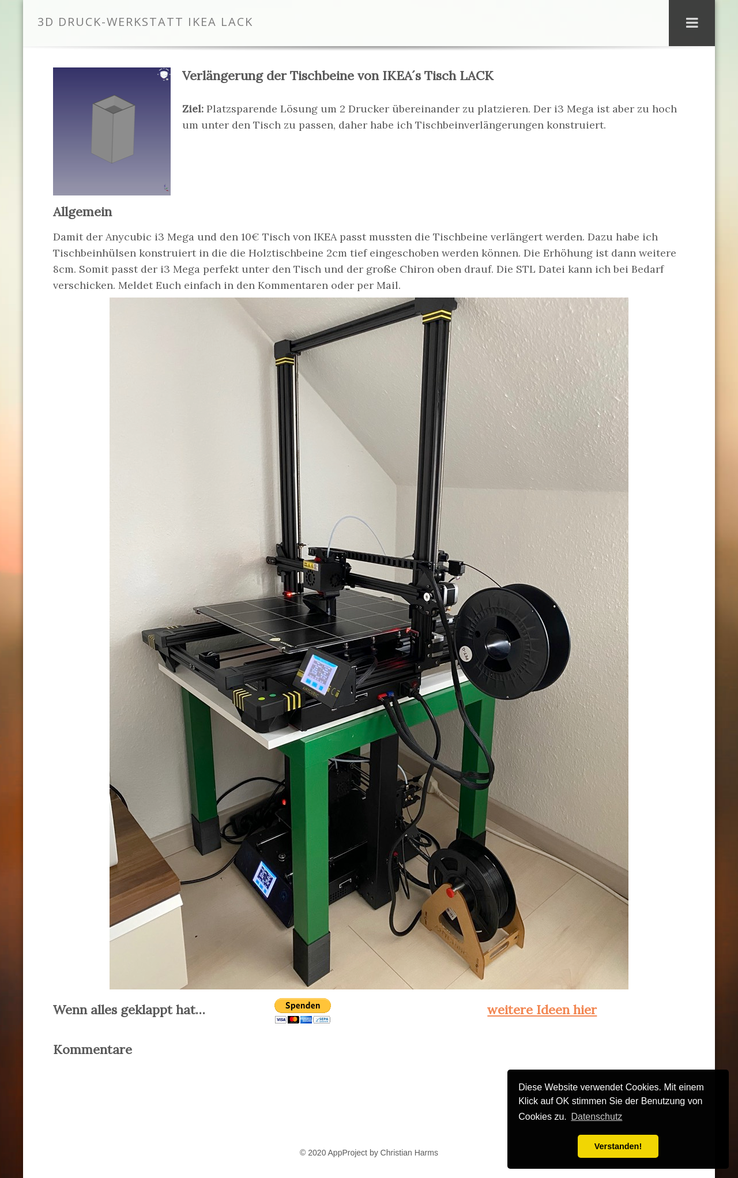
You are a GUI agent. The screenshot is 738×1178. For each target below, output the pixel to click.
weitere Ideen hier (542, 1010)
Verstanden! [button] (618, 1146)
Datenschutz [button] (596, 1116)
